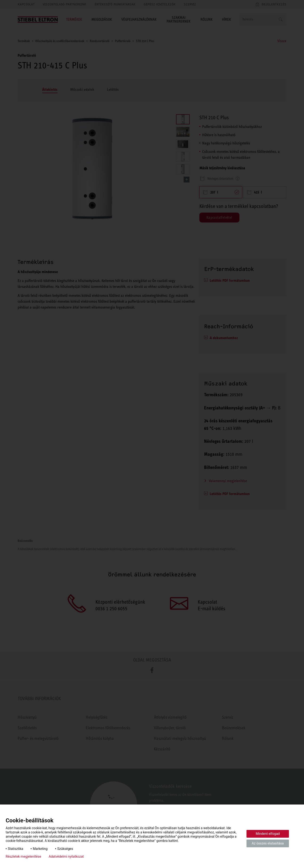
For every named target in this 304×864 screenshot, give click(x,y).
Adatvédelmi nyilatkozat (66, 856)
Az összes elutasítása (268, 843)
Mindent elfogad (268, 834)
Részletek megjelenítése (23, 856)
